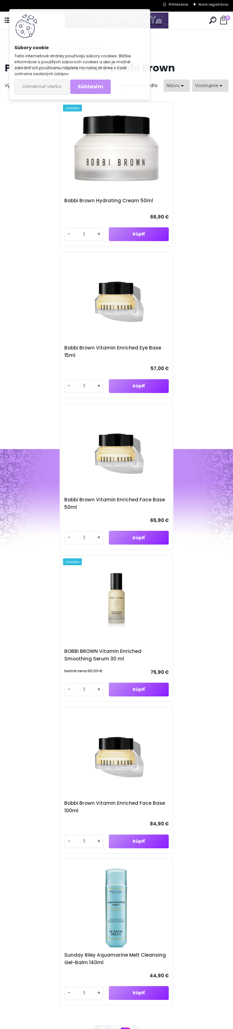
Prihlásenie (178, 4)
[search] (212, 20)
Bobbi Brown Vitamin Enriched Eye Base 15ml (171, 201)
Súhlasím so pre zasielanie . (149, 669)
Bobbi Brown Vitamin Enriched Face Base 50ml (55, 353)
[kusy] (30, 236)
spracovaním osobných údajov (131, 669)
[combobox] (177, 86)
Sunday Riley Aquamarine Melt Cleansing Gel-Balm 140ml (161, 505)
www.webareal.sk (142, 1023)
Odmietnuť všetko (41, 87)
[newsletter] (205, 654)
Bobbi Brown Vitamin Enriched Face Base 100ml (55, 505)
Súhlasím (90, 86)
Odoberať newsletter (45, 636)
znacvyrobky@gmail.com (53, 916)
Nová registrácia (213, 4)
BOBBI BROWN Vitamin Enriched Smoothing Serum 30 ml (161, 353)
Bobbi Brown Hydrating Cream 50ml (56, 201)
